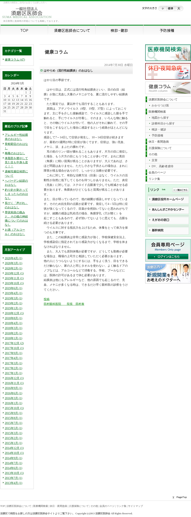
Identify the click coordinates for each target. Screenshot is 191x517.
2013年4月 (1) (13, 483)
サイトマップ (135, 506)
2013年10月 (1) (14, 473)
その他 (94, 506)
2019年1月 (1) (13, 308)
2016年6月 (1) (13, 393)
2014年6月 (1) (13, 468)
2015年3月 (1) (13, 433)
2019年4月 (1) (13, 293)
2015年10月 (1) (14, 408)
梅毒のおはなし (15, 153)
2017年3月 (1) (13, 363)
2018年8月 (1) (13, 318)
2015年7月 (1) (13, 423)
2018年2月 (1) (13, 333)
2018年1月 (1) (13, 338)
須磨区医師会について (18, 506)
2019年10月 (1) (14, 283)
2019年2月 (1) (13, 303)
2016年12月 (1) (14, 378)
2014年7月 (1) (13, 463)
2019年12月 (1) (14, 273)
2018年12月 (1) (14, 313)
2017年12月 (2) (14, 343)
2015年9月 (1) (13, 413)
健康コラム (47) (15, 59)
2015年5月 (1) (13, 428)
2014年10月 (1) (14, 453)
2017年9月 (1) (13, 353)
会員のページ (107, 506)
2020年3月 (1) (13, 263)
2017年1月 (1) (13, 373)
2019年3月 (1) (13, 298)
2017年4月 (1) (13, 358)
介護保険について (79, 506)
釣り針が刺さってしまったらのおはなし (16, 194)
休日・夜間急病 (58, 506)
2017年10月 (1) (14, 348)
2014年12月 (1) (14, 448)
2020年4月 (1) (13, 258)
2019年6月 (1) (13, 288)
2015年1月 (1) (13, 443)
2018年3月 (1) (13, 328)
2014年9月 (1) (13, 458)
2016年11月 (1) (14, 383)
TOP (2, 506)
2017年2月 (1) (13, 368)
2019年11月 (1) (14, 278)
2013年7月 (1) (13, 478)
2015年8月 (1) (13, 418)
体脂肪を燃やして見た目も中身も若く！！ (16, 162)
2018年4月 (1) (13, 323)
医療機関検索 (40, 506)
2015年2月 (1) (13, 438)
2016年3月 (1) (13, 398)
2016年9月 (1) (13, 388)
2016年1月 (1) (13, 403)
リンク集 (121, 506)
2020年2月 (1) (13, 268)
